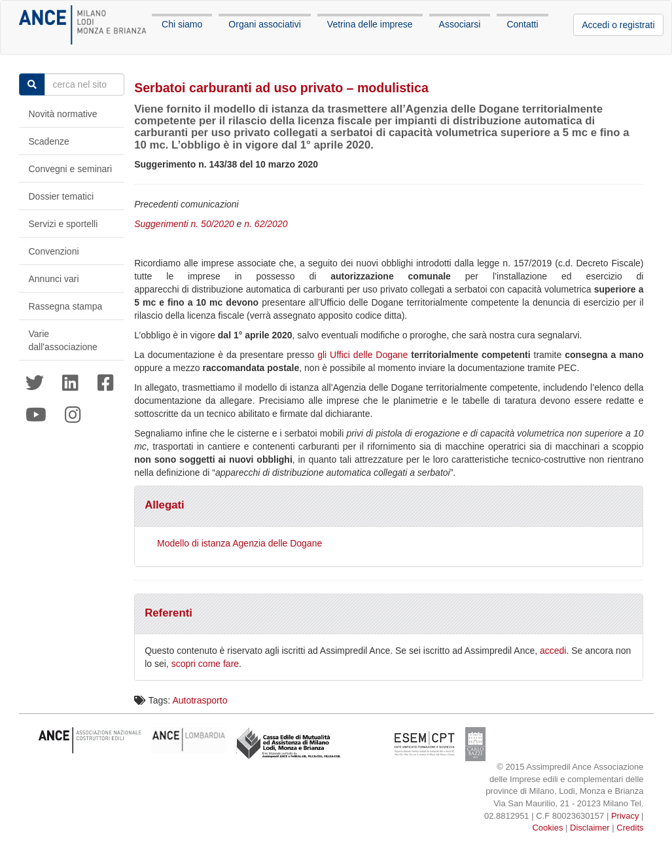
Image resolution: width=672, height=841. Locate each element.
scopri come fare (205, 663)
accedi (553, 650)
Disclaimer (590, 827)
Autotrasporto (199, 700)
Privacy (625, 816)
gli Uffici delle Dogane (362, 354)
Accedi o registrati (618, 25)
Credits (629, 827)
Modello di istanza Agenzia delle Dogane (239, 543)
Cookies (547, 827)
